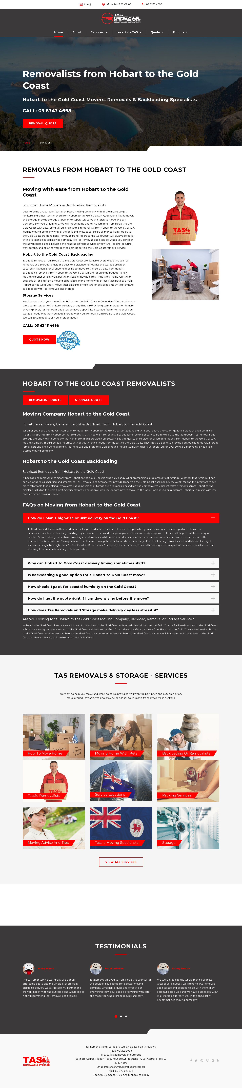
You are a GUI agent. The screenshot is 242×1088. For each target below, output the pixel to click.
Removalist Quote (45, 400)
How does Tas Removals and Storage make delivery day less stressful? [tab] (120, 610)
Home (58, 32)
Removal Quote (42, 123)
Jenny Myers (46, 968)
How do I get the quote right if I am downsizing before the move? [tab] (120, 598)
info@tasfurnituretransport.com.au (124, 1067)
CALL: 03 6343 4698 (47, 110)
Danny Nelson (181, 968)
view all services (121, 862)
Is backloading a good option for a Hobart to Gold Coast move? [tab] (120, 575)
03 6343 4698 (154, 4)
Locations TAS (127, 32)
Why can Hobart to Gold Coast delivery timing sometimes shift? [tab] (120, 563)
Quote (155, 32)
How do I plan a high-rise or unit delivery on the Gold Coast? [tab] (120, 518)
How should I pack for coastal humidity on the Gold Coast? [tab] (120, 586)
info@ (87, 4)
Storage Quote (88, 400)
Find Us (178, 32)
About (77, 32)
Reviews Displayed (121, 1051)
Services (97, 32)
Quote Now (39, 339)
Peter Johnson (114, 968)
